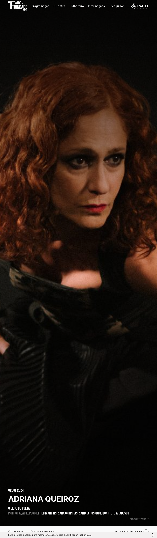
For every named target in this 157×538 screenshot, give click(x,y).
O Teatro (59, 6)
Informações (96, 6)
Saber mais (85, 535)
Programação (40, 6)
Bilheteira (77, 6)
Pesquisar (117, 6)
